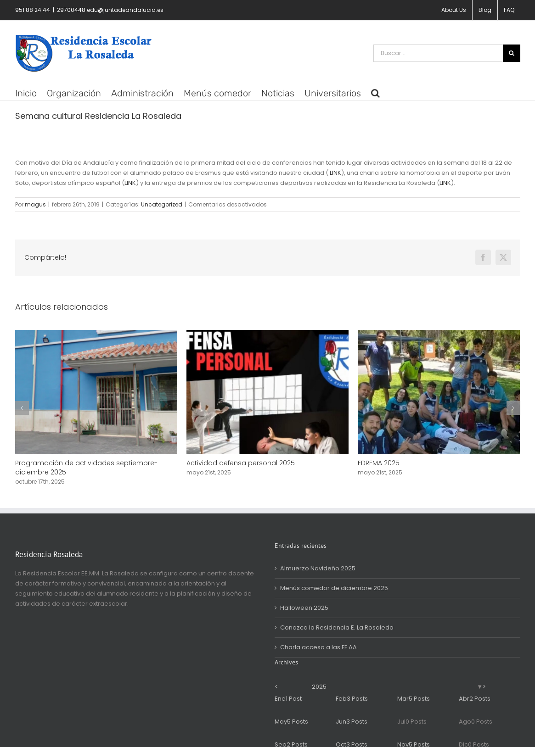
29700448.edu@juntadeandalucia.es (110, 10)
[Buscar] (511, 53)
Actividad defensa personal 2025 (240, 463)
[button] (375, 93)
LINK (335, 172)
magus (35, 204)
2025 (319, 686)
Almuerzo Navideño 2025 (317, 568)
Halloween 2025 (304, 607)
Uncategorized (161, 204)
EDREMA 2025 (379, 463)
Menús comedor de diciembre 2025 (334, 588)
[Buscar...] (438, 53)
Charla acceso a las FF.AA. (319, 647)
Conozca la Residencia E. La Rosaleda (337, 627)
